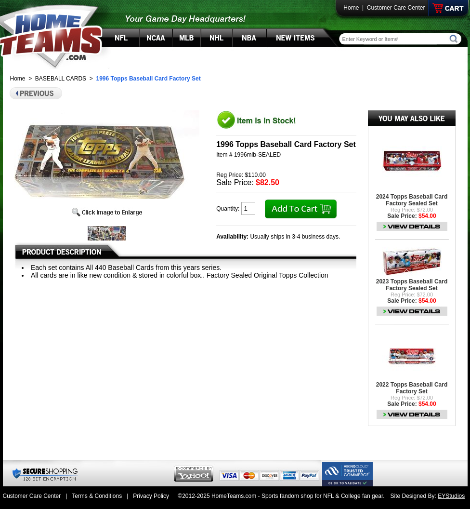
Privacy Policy (151, 496)
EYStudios (451, 496)
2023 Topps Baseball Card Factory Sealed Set (412, 285)
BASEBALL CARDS (60, 78)
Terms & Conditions (97, 496)
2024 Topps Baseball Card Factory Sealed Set (412, 200)
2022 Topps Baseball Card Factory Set (412, 388)
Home (351, 7)
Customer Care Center (396, 7)
